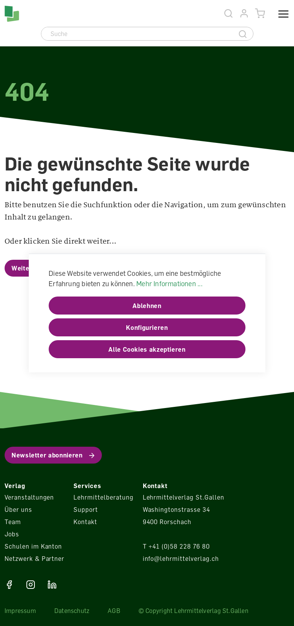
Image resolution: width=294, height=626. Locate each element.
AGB (114, 611)
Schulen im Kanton (33, 546)
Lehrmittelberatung (103, 497)
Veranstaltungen (29, 497)
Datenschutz (71, 611)
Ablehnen (146, 306)
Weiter (21, 268)
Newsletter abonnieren (46, 455)
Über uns (18, 509)
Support (86, 509)
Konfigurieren (147, 327)
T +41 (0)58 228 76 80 (176, 546)
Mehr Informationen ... (169, 283)
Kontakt (85, 522)
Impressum (20, 611)
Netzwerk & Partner (34, 558)
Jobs (12, 534)
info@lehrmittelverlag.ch (181, 558)
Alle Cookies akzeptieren (146, 349)
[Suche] (137, 33)
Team (13, 522)
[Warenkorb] (260, 13)
